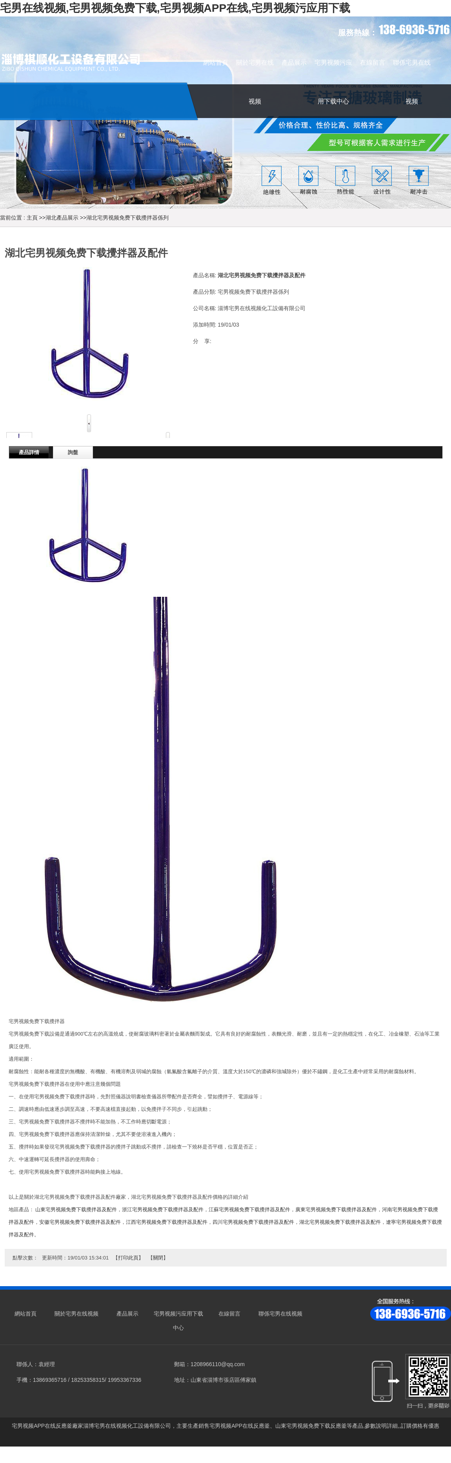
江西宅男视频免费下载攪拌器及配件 (166, 1222)
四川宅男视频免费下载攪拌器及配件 (253, 1222)
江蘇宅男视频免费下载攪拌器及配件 (249, 1209)
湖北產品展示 (61, 217)
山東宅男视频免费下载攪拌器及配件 (76, 1209)
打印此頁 (128, 1258)
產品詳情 (29, 452)
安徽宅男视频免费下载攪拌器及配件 (80, 1222)
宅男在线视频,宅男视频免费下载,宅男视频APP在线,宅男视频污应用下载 (175, 8)
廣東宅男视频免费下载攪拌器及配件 (336, 1209)
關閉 (158, 1258)
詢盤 (73, 452)
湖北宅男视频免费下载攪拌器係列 (127, 217)
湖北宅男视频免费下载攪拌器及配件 (340, 1222)
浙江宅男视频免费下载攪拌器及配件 (163, 1209)
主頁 (32, 217)
